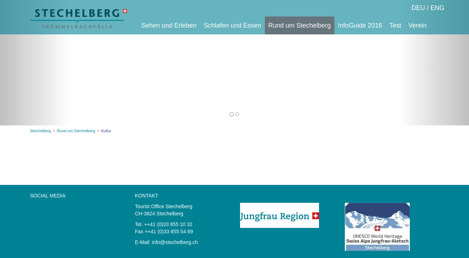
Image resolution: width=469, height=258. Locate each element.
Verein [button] (417, 25)
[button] (35, 62)
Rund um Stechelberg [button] (299, 25)
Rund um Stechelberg (76, 131)
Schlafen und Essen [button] (232, 25)
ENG (437, 7)
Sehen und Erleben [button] (169, 25)
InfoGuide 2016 (360, 25)
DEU (418, 7)
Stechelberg (40, 131)
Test (395, 25)
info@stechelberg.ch (175, 242)
